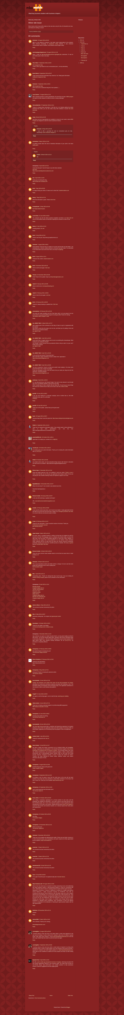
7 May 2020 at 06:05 (40, 188)
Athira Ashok (36, 703)
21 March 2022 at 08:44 (46, 551)
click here (35, 169)
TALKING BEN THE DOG (42, 544)
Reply (34, 47)
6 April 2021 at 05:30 (42, 380)
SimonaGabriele (36, 105)
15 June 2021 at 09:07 (42, 393)
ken (33, 177)
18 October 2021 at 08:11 (47, 437)
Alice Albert (35, 62)
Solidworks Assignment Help (39, 77)
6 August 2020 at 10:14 (40, 256)
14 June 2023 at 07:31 (44, 703)
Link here (48, 295)
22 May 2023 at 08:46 (47, 128)
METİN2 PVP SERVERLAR (39, 596)
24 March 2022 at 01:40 (43, 561)
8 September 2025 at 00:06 (46, 945)
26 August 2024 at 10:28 (48, 883)
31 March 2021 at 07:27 (46, 323)
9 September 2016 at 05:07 (45, 73)
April (82, 50)
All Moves (35, 398)
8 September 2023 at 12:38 (45, 775)
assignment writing (53, 43)
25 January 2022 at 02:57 (46, 495)
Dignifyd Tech (36, 960)
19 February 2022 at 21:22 (42, 521)
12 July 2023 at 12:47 (45, 745)
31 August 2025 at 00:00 (45, 931)
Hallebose (35, 910)
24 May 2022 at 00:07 (40, 614)
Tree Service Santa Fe (38, 790)
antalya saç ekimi (36, 592)
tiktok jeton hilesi (36, 591)
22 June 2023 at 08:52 (44, 713)
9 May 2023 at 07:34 (43, 670)
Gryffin (38, 154)
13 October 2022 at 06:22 (44, 623)
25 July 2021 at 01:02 (42, 405)
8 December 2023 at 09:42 (44, 835)
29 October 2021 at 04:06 (42, 459)
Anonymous (35, 648)
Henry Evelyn (36, 745)
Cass (34, 874)
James (34, 409)
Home (51, 995)
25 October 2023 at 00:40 (45, 797)
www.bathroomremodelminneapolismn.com (45, 501)
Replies (36, 126)
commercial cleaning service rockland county (43, 627)
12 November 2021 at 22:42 (45, 470)
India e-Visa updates (67, 804)
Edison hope (36, 470)
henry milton (36, 797)
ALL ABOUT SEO (37, 323)
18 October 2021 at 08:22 (45, 447)
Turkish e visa (68, 472)
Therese (35, 274)
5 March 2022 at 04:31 (45, 533)
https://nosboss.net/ (37, 883)
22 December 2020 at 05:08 (43, 274)
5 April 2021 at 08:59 (46, 365)
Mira (34, 573)
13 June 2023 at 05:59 (42, 694)
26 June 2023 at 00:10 (45, 724)
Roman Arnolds (36, 495)
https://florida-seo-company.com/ (40, 181)
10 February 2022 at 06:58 (43, 507)
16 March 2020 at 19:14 (46, 154)
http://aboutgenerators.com (57, 277)
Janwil (34, 284)
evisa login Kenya (39, 726)
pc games (71, 542)
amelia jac (35, 380)
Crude (34, 521)
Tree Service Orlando (37, 673)
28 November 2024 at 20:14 (44, 910)
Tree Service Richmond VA (39, 717)
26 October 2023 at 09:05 (45, 814)
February (83, 60)
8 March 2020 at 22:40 (44, 141)
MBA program (70, 96)
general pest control (56, 616)
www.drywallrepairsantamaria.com (61, 936)
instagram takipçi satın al (38, 588)
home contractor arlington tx (49, 132)
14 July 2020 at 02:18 (41, 226)
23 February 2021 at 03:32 (46, 311)
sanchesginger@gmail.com (39, 52)
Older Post (70, 995)
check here (52, 199)
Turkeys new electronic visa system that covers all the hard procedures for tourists (53, 682)
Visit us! (47, 738)
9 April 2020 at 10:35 (39, 177)
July (82, 46)
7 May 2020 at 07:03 (41, 197)
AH (38, 554)
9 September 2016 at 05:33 (44, 84)
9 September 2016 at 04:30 (45, 62)
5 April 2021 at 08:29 (46, 353)
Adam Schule (36, 533)
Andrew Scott (36, 736)
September (84, 43)
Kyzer (34, 416)
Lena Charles (36, 94)
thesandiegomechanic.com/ (39, 924)
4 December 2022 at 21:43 (45, 633)
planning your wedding (63, 696)
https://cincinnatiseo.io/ (46, 840)
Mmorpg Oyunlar (36, 586)
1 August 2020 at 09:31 (43, 244)
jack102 (34, 393)
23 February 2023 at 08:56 (45, 648)
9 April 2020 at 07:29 (43, 165)
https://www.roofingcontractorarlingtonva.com (63, 418)
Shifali (34, 425)
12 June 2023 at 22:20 (45, 680)
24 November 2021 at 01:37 (47, 483)
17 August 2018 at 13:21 (45, 94)
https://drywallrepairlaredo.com (66, 950)
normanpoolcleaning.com (48, 286)
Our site (42, 228)
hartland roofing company (38, 577)
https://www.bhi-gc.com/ (58, 780)
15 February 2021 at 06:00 (41, 302)
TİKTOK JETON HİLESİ (38, 589)
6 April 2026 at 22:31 (44, 960)
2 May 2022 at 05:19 (45, 605)
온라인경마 (39, 451)
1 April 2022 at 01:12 (40, 573)
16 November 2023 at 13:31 (45, 824)
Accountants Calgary (37, 817)
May (82, 48)
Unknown (35, 40)
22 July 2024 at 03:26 (40, 874)
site (37, 156)
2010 (81, 42)
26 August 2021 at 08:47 (41, 416)
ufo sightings (60, 249)
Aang (34, 117)
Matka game (35, 145)
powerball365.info (37, 437)
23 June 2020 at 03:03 (44, 215)
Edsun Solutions (37, 659)
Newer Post (31, 995)
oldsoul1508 (35, 919)
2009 (81, 62)
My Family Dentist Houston (39, 208)
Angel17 (35, 694)
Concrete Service (61, 876)
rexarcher (35, 847)
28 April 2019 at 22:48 (41, 117)
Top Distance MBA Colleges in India (41, 316)
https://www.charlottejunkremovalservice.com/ (43, 170)
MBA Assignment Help (38, 86)
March (82, 52)
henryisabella (36, 680)
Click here (47, 267)
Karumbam (35, 623)
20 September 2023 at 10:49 (45, 787)
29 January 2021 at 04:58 (42, 284)
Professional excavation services (40, 525)
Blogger (68, 1007)
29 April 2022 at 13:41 (44, 584)
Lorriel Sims (35, 215)
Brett (34, 188)
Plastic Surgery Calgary (38, 768)
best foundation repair (38, 566)
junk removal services (37, 526)
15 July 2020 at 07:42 (40, 235)
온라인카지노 (68, 640)
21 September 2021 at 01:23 (42, 425)
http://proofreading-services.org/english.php (51, 54)
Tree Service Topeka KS (38, 828)
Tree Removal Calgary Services (40, 652)
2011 (81, 40)
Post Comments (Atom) (40, 998)
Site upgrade (84, 55)
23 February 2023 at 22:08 (47, 659)
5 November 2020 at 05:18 (41, 265)
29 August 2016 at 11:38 (52, 52)
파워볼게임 (54, 439)
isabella (34, 507)
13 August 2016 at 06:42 (43, 40)
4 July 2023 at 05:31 (44, 736)
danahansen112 (36, 865)
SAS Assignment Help (38, 65)
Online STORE (64, 386)
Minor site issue (84, 53)
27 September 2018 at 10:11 (47, 105)
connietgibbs (36, 931)
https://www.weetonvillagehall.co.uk (41, 358)
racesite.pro (35, 447)
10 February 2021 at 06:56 (42, 293)
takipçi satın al (36, 593)
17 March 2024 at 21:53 (43, 847)
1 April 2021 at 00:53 (46, 338)
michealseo (35, 141)
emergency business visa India (66, 511)
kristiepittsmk (36, 206)
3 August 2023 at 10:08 (44, 764)
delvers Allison (36, 605)
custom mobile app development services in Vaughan (49, 962)
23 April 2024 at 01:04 (46, 865)
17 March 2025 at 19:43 (44, 919)
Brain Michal (36, 73)
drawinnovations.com (64, 190)
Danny (34, 197)
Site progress (84, 57)
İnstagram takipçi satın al (38, 595)
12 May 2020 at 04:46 (45, 206)
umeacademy (36, 311)
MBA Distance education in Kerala (40, 706)
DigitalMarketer (36, 483)
